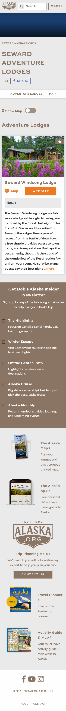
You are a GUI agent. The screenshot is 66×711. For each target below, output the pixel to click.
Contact (39, 703)
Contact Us (33, 574)
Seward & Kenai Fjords (19, 43)
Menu (56, 6)
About (25, 703)
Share (21, 81)
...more (49, 268)
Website (41, 191)
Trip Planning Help (33, 554)
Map (52, 94)
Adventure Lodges (26, 94)
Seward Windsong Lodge (30, 183)
